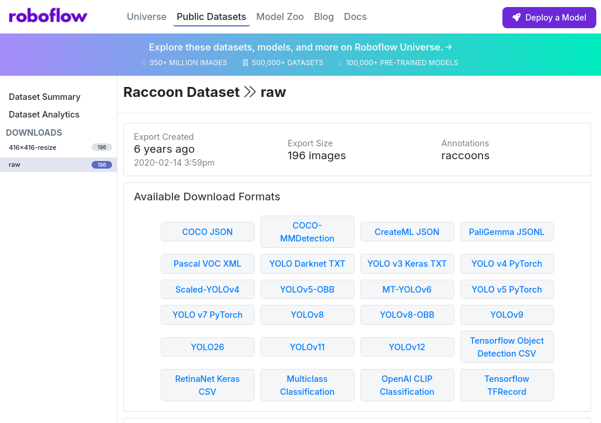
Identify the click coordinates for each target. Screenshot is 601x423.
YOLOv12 (407, 347)
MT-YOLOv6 (407, 289)
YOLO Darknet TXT (307, 263)
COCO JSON (207, 232)
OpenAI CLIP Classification (407, 385)
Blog (324, 16)
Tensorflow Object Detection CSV (506, 346)
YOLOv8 (307, 315)
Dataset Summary (44, 97)
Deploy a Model (549, 17)
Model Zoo (280, 16)
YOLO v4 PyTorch (506, 263)
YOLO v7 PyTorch (208, 315)
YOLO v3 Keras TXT (407, 263)
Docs (355, 16)
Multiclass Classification (307, 385)
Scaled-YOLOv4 (207, 289)
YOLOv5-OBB (307, 289)
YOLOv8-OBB (407, 315)
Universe (147, 16)
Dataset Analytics (44, 114)
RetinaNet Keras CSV (207, 385)
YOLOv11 (307, 347)
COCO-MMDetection (307, 231)
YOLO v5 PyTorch (506, 289)
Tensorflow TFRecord (506, 385)
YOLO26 (207, 347)
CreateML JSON (406, 232)
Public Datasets (212, 16)
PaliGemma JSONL (507, 232)
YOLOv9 (507, 315)
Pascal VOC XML (208, 263)
